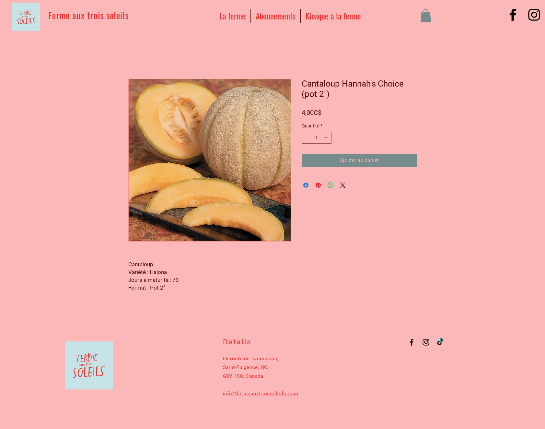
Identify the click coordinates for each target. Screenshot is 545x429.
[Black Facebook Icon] (513, 15)
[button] (425, 15)
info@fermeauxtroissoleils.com (260, 394)
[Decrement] (307, 137)
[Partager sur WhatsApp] (330, 185)
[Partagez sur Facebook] (306, 185)
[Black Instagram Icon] (534, 15)
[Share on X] (343, 185)
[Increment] (326, 137)
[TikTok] (440, 342)
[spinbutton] (316, 137)
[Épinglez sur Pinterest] (318, 185)
